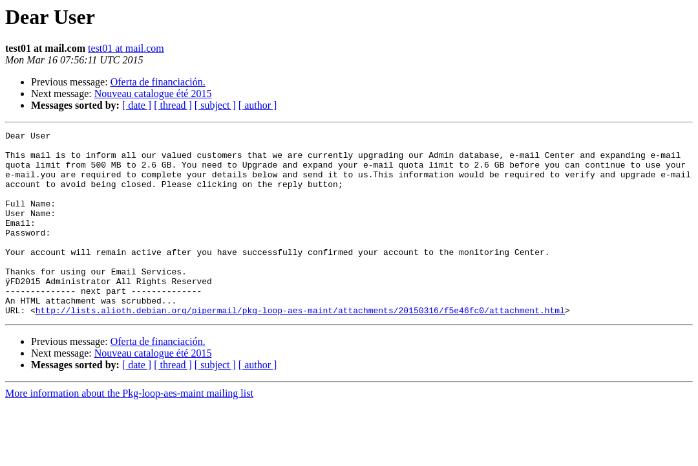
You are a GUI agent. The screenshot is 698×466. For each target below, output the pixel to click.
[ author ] (257, 105)
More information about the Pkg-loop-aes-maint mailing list (129, 430)
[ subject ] (215, 105)
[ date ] (136, 105)
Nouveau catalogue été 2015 (153, 93)
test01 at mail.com (126, 48)
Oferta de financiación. (158, 81)
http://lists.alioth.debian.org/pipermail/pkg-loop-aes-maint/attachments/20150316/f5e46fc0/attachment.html (300, 347)
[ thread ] (173, 105)
